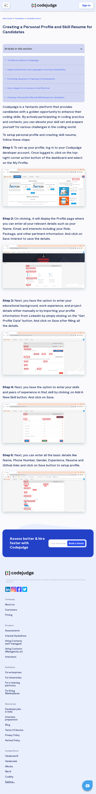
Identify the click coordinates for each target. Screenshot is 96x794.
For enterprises (13, 672)
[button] (5, 5)
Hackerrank (11, 761)
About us (10, 605)
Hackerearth (11, 756)
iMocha (9, 766)
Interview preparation (11, 719)
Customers (11, 610)
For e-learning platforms (12, 684)
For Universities (13, 678)
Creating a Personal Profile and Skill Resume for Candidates (35, 97)
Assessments (12, 631)
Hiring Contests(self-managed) (13, 643)
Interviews (10, 657)
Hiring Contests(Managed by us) (14, 651)
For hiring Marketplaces (12, 693)
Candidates (19, 18)
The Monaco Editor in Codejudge (23, 60)
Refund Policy (12, 740)
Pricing (8, 615)
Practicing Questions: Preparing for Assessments (31, 79)
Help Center (7, 18)
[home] (44, 5)
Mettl (8, 771)
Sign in (86, 5)
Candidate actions (34, 18)
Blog (7, 725)
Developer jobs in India (13, 711)
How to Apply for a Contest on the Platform (28, 88)
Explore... (10, 782)
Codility (9, 777)
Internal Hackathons (15, 636)
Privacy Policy (12, 735)
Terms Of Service (14, 730)
